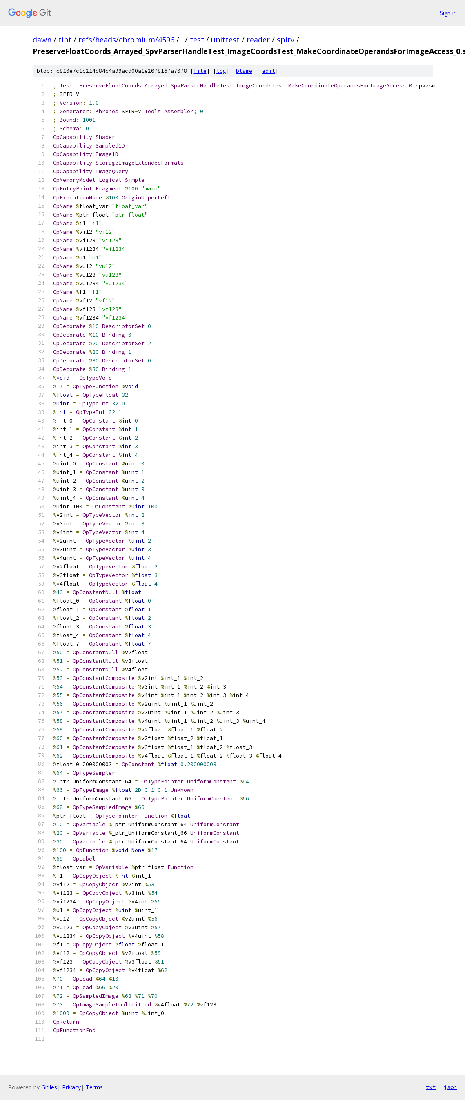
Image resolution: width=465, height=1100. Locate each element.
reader (258, 40)
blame (244, 70)
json (450, 1087)
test (197, 40)
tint (64, 40)
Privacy (71, 1087)
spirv (285, 40)
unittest (225, 40)
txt (431, 1087)
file (200, 70)
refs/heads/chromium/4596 (126, 40)
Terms (94, 1087)
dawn (42, 40)
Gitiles (49, 1087)
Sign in (448, 13)
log (221, 70)
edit (268, 70)
